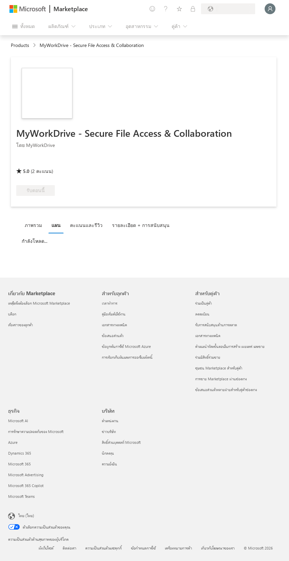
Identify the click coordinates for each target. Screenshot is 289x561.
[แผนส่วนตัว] (192, 9)
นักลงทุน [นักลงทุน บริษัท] (108, 453)
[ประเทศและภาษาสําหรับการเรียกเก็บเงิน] (228, 8)
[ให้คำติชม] (152, 9)
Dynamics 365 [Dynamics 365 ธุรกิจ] (19, 453)
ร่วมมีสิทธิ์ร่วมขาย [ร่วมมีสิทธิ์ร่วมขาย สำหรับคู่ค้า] (207, 357)
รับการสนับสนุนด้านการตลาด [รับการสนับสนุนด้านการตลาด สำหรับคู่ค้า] (216, 324)
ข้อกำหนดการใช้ (143, 548)
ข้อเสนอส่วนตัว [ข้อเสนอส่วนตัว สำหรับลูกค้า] (113, 335)
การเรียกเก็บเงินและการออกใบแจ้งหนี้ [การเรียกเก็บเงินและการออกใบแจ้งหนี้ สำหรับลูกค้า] (127, 357)
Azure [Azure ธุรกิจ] (13, 442)
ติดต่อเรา (69, 548)
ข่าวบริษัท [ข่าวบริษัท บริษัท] (109, 431)
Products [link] (20, 45)
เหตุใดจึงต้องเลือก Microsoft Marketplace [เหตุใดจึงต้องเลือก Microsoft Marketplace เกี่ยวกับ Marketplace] (39, 303)
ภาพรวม (33, 225)
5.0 (26, 171)
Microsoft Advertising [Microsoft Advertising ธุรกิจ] (25, 474)
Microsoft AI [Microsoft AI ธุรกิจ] (18, 420)
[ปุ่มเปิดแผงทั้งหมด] (23, 26)
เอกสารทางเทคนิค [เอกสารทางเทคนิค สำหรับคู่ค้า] (207, 335)
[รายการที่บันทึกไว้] (179, 9)
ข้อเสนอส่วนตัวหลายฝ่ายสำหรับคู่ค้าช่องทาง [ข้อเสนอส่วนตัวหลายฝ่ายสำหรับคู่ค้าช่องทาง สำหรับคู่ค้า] (226, 389)
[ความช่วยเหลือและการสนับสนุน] (165, 9)
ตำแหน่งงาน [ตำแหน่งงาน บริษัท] (110, 420)
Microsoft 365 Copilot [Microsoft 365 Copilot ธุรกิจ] (26, 485)
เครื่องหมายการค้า (178, 548)
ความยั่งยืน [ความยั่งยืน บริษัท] (109, 463)
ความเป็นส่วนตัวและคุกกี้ (103, 548)
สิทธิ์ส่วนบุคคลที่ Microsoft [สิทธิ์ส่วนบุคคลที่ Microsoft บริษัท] (121, 442)
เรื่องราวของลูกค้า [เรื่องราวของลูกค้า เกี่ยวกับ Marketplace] (20, 324)
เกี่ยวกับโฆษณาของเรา (218, 548)
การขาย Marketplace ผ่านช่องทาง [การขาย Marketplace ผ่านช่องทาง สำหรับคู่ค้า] (221, 378)
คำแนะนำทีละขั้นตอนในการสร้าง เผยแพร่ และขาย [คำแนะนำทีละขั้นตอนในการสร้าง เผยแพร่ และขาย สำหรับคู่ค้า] (230, 346)
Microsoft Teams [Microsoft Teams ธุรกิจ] (21, 496)
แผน (56, 225)
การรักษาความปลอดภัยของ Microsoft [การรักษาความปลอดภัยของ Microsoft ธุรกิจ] (36, 431)
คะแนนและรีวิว (86, 225)
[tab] (35, 225)
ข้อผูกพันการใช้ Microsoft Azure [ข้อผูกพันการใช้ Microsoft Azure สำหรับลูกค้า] (126, 346)
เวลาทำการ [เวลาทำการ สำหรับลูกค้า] (109, 303)
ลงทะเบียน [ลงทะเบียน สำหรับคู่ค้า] (202, 313)
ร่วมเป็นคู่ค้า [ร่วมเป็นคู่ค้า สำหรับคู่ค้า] (203, 303)
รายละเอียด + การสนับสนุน (141, 225)
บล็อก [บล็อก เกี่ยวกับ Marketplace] (12, 313)
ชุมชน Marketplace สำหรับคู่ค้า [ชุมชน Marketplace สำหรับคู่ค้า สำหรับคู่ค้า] (218, 368)
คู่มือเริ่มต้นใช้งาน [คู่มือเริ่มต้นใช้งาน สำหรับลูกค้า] (114, 313)
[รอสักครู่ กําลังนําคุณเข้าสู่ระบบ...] (270, 8)
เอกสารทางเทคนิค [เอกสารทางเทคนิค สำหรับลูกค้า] (114, 324)
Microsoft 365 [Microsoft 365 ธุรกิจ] (19, 463)
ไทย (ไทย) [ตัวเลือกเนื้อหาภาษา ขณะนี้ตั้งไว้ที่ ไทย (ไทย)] (26, 515)
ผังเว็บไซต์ (46, 548)
